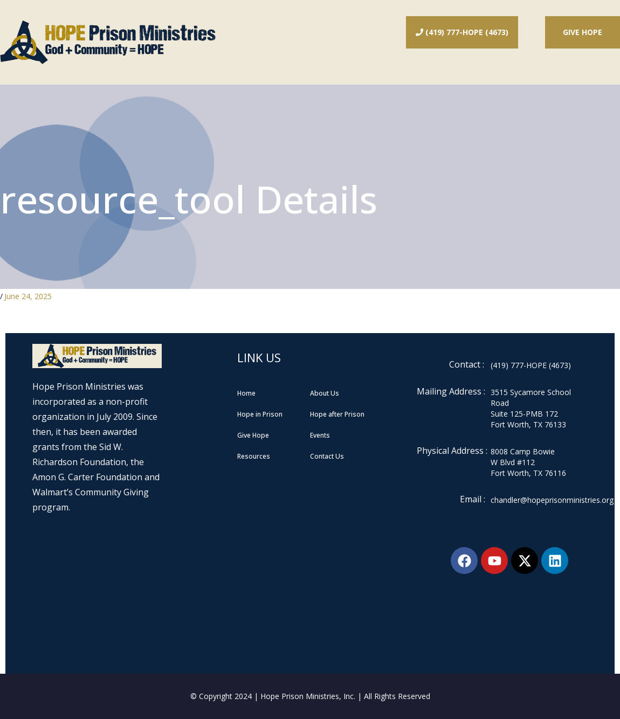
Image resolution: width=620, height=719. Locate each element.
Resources (253, 456)
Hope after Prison (337, 414)
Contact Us (327, 456)
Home (246, 393)
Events (320, 435)
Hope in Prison (260, 414)
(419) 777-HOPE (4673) (462, 32)
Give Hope (582, 32)
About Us (324, 393)
